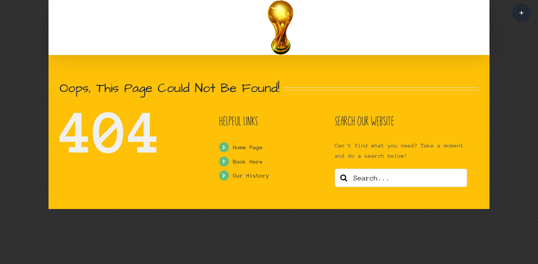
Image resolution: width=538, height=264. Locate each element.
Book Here (248, 161)
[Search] (344, 178)
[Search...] (401, 178)
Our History (251, 175)
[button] (367, 27)
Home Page (248, 147)
